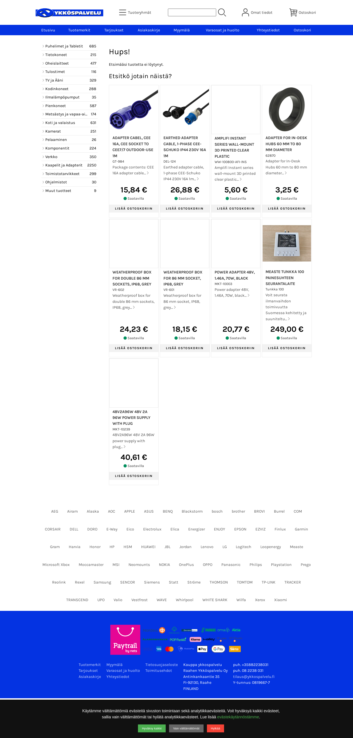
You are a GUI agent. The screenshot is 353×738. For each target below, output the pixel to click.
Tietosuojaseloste (161, 664)
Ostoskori (302, 30)
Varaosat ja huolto (222, 30)
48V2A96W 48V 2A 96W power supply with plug (131, 417)
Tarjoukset (114, 30)
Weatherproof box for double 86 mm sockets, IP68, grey (131, 278)
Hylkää (215, 728)
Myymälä (182, 30)
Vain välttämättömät (186, 728)
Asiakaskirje (149, 30)
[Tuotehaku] (192, 12)
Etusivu (48, 30)
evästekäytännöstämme (238, 717)
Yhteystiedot (268, 30)
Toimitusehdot (158, 670)
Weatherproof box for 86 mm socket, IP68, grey (182, 278)
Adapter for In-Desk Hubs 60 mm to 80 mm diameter (286, 143)
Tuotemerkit (79, 30)
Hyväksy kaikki (152, 728)
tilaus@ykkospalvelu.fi (254, 676)
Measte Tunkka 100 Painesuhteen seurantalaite (285, 277)
